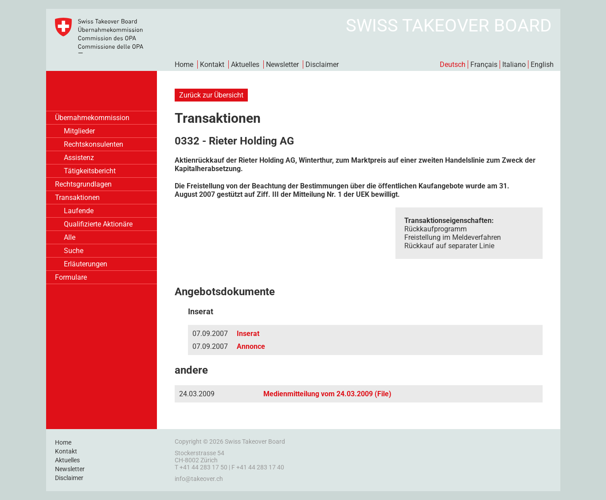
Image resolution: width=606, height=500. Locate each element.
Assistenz (79, 157)
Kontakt (212, 64)
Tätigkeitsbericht (90, 171)
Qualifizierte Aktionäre (98, 224)
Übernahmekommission (92, 117)
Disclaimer (322, 64)
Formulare (71, 277)
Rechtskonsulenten (93, 144)
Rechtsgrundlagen (83, 184)
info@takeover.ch (199, 478)
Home (184, 64)
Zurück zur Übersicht (211, 95)
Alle (69, 237)
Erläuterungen (85, 264)
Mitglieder (79, 131)
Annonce (251, 346)
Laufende (79, 211)
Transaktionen (77, 197)
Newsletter (282, 64)
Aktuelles (245, 64)
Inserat (248, 333)
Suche (73, 250)
